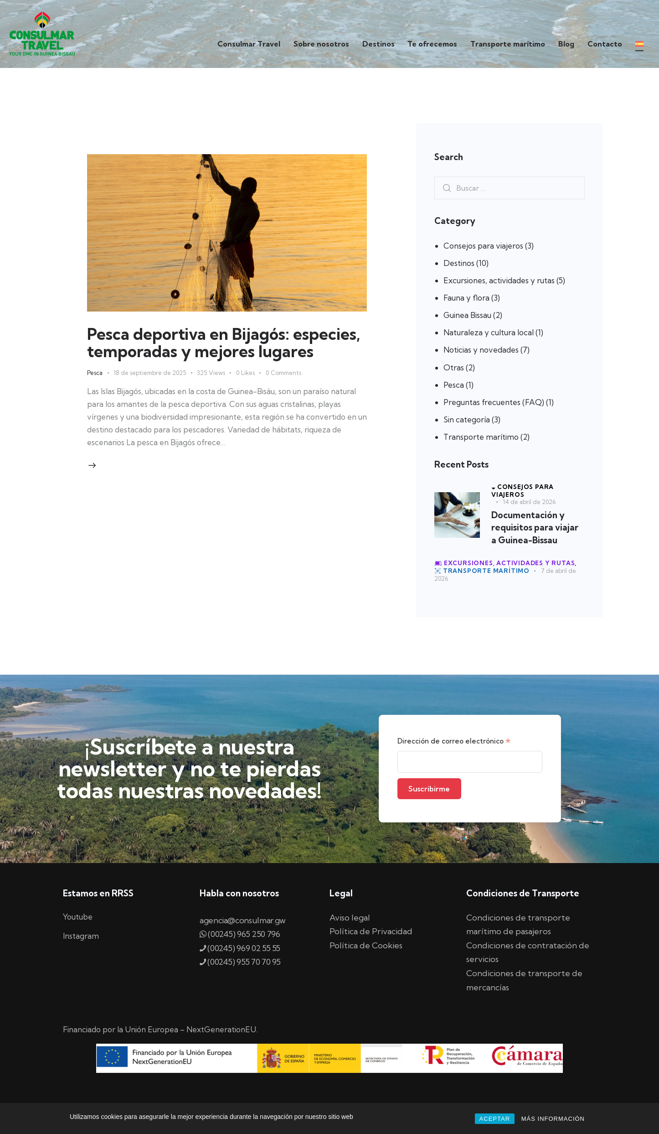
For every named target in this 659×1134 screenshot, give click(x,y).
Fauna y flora (466, 297)
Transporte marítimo (481, 437)
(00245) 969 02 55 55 (243, 948)
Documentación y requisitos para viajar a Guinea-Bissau (534, 528)
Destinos (458, 263)
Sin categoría (466, 419)
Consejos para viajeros (483, 245)
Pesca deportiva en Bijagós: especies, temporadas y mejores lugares (223, 342)
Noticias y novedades (481, 349)
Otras (453, 367)
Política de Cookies (366, 945)
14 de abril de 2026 (529, 501)
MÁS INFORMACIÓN (553, 1118)
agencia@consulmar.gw (243, 920)
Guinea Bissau (467, 315)
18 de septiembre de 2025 (149, 372)
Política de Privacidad (371, 931)
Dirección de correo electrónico (453, 742)
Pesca (95, 372)
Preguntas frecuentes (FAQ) (493, 402)
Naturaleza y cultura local (488, 332)
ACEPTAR (494, 1118)
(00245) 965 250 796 (244, 934)
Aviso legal (350, 917)
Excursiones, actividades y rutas (499, 280)
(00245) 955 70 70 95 (240, 962)
